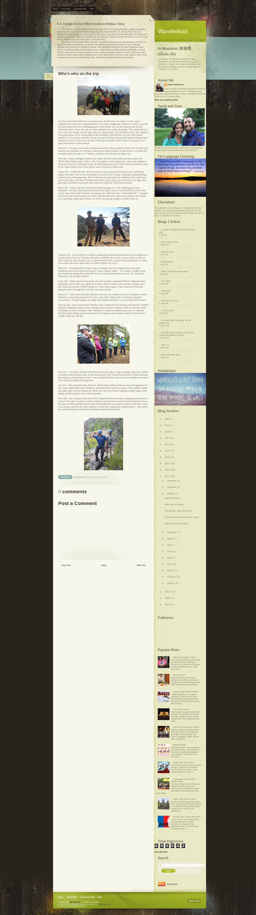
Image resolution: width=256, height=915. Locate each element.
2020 (167, 419)
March (170, 570)
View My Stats (161, 852)
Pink (50, 36)
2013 (167, 463)
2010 (167, 592)
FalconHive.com (104, 904)
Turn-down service (181, 709)
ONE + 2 (165, 345)
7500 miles (166, 291)
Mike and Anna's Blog (170, 355)
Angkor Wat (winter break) (184, 799)
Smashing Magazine (78, 906)
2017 (167, 438)
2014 (167, 457)
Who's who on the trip (78, 73)
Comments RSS (80, 9)
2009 (167, 598)
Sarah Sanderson (176, 84)
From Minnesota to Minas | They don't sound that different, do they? (176, 333)
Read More (65, 477)
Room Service (179, 675)
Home (55, 9)
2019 (167, 425)
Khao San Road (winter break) (186, 727)
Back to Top (194, 901)
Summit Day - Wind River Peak (178, 511)
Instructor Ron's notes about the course (182, 517)
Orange (50, 25)
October (171, 493)
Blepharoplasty (179, 745)
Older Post (141, 565)
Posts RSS (66, 9)
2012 (167, 470)
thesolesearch (167, 262)
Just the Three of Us (170, 301)
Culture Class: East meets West (186, 817)
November (172, 487)
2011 (167, 476)
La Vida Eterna (167, 310)
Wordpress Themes (78, 904)
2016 (167, 444)
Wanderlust (75, 902)
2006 (167, 604)
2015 (167, 451)
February (171, 577)
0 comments (79, 477)
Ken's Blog (165, 281)
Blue (50, 19)
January (171, 583)
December (172, 481)
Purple (50, 41)
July (169, 545)
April (169, 564)
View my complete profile (166, 100)
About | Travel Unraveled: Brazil (175, 271)
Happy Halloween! (172, 498)
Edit (92, 9)
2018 (167, 432)
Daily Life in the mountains (176, 523)
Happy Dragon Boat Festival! (185, 691)
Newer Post (66, 565)
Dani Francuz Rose (169, 242)
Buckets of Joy (167, 252)
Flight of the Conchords (183, 762)
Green (50, 30)
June (169, 551)
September (172, 532)
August (170, 539)
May (169, 558)
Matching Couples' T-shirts (184, 657)
